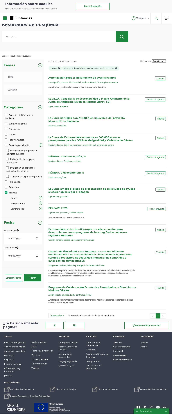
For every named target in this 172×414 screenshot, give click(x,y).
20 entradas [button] (58, 316)
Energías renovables (57, 265)
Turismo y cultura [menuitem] (39, 363)
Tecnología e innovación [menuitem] (42, 350)
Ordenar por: (145, 61)
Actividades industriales (94, 265)
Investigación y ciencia (58, 82)
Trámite (11, 192)
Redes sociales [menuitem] (119, 355)
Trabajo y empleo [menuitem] (39, 359)
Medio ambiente (89, 82)
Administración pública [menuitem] (14, 346)
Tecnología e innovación (107, 82)
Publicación (13, 181)
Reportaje (12, 187)
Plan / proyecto (14, 139)
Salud (66, 145)
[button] (140, 18)
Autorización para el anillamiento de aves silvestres (82, 78)
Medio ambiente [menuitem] (39, 342)
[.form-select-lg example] (23, 76)
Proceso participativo (17, 145)
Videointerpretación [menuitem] (122, 359)
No (74, 325)
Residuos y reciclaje (72, 161)
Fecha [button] (9, 222)
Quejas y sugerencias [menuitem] (68, 361)
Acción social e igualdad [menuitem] (14, 342)
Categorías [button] (13, 107)
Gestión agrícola (55, 240)
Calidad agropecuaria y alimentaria (79, 240)
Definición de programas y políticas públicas (21, 152)
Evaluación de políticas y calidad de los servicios (20, 169)
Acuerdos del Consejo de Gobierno (19, 117)
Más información (92, 6)
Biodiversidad (75, 82)
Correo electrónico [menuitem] (121, 346)
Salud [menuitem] (33, 346)
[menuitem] (19, 389)
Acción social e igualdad (58, 295)
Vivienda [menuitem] (35, 368)
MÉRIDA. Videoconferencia (66, 173)
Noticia (10, 134)
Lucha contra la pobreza (80, 295)
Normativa (12, 129)
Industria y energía (75, 265)
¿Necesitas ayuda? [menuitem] (67, 365)
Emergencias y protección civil (83, 145)
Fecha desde (11, 230)
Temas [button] (9, 65)
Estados (14, 198)
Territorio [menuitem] (36, 355)
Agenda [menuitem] (144, 346)
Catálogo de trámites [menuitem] (68, 342)
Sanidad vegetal (76, 212)
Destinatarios (17, 208)
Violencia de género (105, 145)
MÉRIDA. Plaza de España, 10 (67, 156)
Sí (54, 325)
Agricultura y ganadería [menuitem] (14, 351)
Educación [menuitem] (8, 355)
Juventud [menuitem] (8, 375)
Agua (50, 106)
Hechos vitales (17, 203)
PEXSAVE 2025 (58, 208)
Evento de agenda (16, 123)
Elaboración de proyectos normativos (20, 161)
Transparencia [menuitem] (92, 361)
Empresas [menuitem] (8, 359)
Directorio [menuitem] (90, 349)
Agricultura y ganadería (58, 196)
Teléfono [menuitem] (117, 342)
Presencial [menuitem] (118, 351)
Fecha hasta (11, 247)
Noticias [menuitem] (144, 342)
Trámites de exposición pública (24, 176)
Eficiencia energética (57, 125)
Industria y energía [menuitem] (12, 364)
